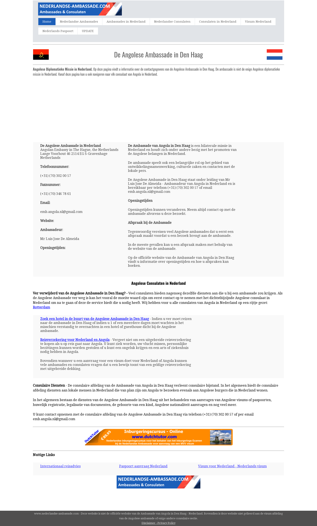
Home (47, 21)
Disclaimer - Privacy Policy (158, 523)
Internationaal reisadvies (60, 466)
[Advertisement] (158, 107)
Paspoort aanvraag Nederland (143, 466)
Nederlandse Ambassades (79, 21)
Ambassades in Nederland (126, 21)
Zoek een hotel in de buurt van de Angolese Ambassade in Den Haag (94, 319)
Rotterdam (41, 307)
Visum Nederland (258, 21)
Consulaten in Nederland (217, 21)
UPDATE (88, 31)
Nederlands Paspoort (58, 31)
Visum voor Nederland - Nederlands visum (232, 466)
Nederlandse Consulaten (172, 21)
